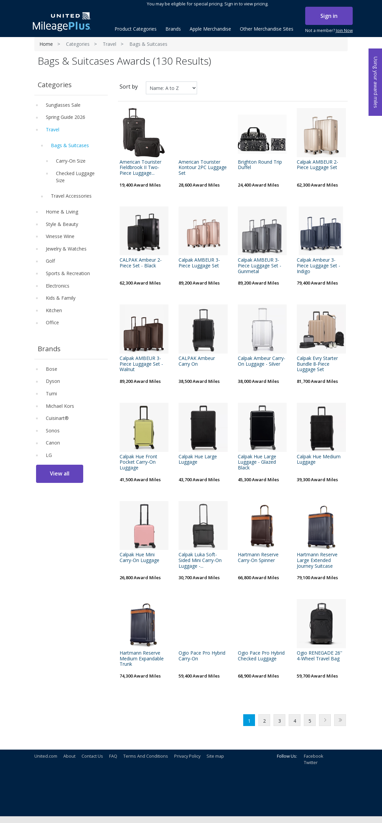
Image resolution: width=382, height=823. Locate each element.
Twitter (311, 762)
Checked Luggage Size (75, 177)
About (69, 756)
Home (46, 44)
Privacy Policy (187, 756)
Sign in (329, 16)
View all (59, 473)
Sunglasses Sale (63, 105)
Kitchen (54, 310)
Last (340, 720)
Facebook (313, 756)
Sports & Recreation (68, 273)
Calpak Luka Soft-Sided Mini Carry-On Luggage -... (200, 560)
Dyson (53, 381)
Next (325, 720)
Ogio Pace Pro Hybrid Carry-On (202, 656)
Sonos (53, 430)
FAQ (113, 756)
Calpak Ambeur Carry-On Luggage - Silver (261, 361)
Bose (51, 369)
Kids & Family (60, 298)
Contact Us (92, 756)
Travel (109, 44)
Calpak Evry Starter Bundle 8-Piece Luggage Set (317, 364)
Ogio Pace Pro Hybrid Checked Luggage (261, 656)
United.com (45, 756)
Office (52, 322)
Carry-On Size (71, 161)
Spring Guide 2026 (65, 117)
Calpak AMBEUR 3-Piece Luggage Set (199, 263)
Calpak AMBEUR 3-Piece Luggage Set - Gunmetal (259, 265)
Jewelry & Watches (66, 248)
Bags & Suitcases (70, 145)
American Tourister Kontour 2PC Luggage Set (203, 167)
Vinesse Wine (60, 236)
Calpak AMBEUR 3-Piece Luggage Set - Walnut (141, 364)
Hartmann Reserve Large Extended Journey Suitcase (317, 560)
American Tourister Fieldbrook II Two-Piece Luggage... (140, 167)
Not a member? (329, 30)
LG (49, 455)
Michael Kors (60, 406)
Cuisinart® (57, 418)
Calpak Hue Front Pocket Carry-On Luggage (138, 462)
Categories (78, 44)
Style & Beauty (62, 224)
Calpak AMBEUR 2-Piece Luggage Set (317, 165)
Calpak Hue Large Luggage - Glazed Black (257, 462)
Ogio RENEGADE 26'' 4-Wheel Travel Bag (319, 656)
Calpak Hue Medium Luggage (319, 459)
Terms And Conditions (145, 756)
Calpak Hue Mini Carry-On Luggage (139, 557)
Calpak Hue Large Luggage (198, 459)
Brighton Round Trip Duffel (260, 165)
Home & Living (62, 211)
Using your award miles (376, 82)
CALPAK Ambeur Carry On (197, 361)
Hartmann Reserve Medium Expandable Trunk (142, 658)
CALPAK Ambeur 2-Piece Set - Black (141, 263)
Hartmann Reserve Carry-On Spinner (258, 557)
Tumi (51, 393)
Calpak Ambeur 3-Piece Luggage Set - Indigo (318, 265)
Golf (50, 261)
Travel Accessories (71, 196)
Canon (53, 442)
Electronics (57, 286)
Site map (215, 756)
